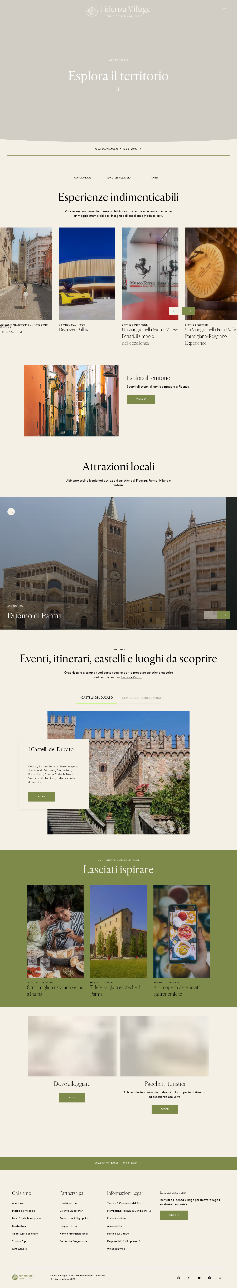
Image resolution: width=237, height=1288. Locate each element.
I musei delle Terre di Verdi (141, 698)
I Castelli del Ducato (96, 697)
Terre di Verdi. (131, 677)
